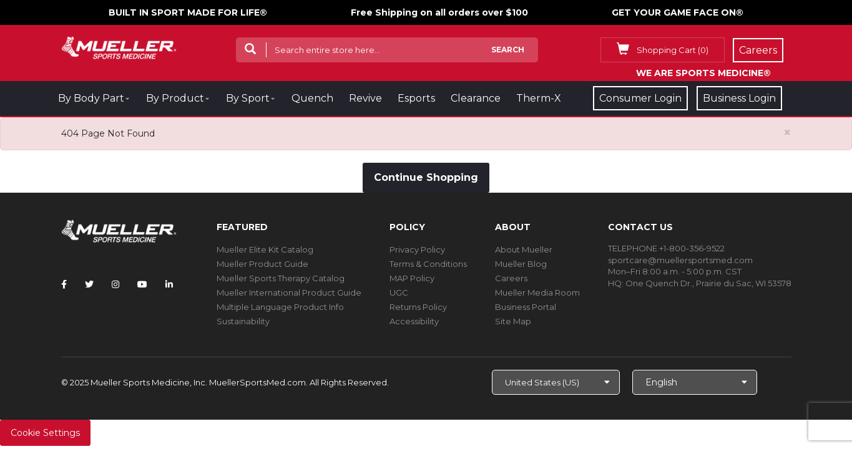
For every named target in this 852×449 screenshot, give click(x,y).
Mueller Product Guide (262, 264)
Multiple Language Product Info (280, 307)
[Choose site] (556, 382)
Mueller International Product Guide (289, 292)
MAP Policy (411, 278)
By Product (175, 98)
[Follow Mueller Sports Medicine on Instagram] (115, 284)
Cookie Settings (45, 432)
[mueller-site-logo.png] (119, 46)
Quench (312, 98)
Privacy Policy (417, 249)
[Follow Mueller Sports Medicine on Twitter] (89, 284)
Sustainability (243, 321)
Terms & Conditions (428, 264)
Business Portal (525, 307)
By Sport (248, 98)
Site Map (513, 321)
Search (507, 49)
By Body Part (91, 98)
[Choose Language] (694, 382)
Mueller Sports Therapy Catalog (281, 278)
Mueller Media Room (537, 292)
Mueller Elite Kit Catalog (265, 249)
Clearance (476, 98)
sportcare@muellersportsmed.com (680, 260)
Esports (416, 98)
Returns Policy (418, 307)
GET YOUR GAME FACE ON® (677, 12)
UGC (398, 292)
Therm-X (538, 98)
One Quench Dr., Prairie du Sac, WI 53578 (708, 283)
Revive (365, 98)
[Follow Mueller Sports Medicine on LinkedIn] (169, 284)
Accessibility (414, 321)
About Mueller (523, 249)
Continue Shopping (426, 177)
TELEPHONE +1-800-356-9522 (666, 248)
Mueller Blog (521, 264)
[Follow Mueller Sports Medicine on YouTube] (142, 284)
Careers (511, 278)
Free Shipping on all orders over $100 (439, 12)
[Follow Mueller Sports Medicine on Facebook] (64, 284)
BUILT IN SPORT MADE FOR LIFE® (188, 12)
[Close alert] (787, 132)
